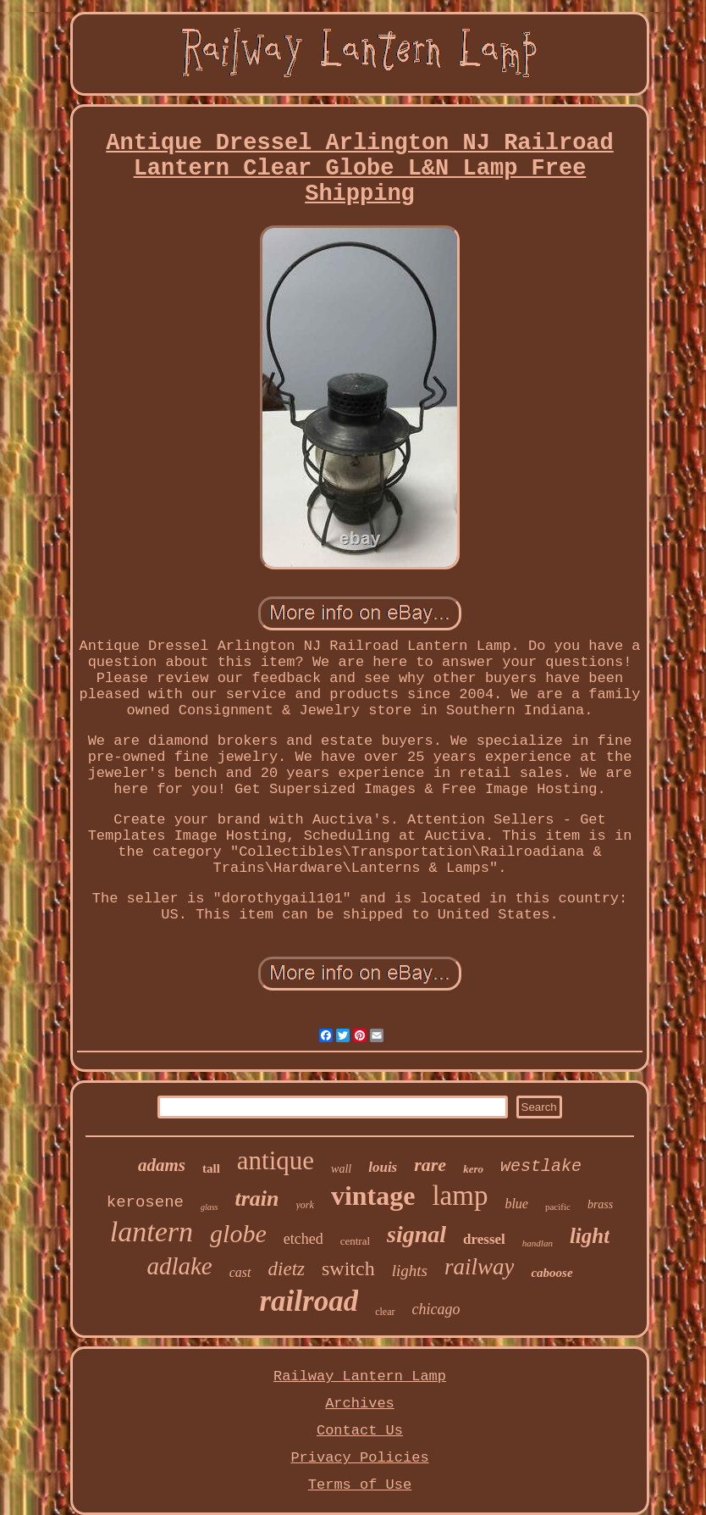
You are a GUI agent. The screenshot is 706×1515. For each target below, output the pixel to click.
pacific (558, 1206)
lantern (151, 1231)
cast (240, 1272)
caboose (551, 1272)
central (355, 1241)
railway (479, 1266)
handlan (537, 1243)
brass (600, 1204)
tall (211, 1168)
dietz (286, 1268)
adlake (179, 1265)
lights (409, 1270)
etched (303, 1238)
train (257, 1198)
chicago (436, 1309)
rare (430, 1164)
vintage (373, 1195)
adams (161, 1165)
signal (416, 1234)
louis (382, 1167)
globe (238, 1233)
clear (384, 1312)
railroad (309, 1301)
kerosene (145, 1202)
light (589, 1235)
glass (209, 1207)
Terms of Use (359, 1485)
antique (275, 1160)
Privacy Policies (359, 1458)
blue (516, 1203)
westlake (541, 1166)
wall (341, 1169)
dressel (484, 1239)
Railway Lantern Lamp (359, 1376)
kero (473, 1169)
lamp (460, 1195)
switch (348, 1268)
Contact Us (360, 1431)
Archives (359, 1404)
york (305, 1205)
